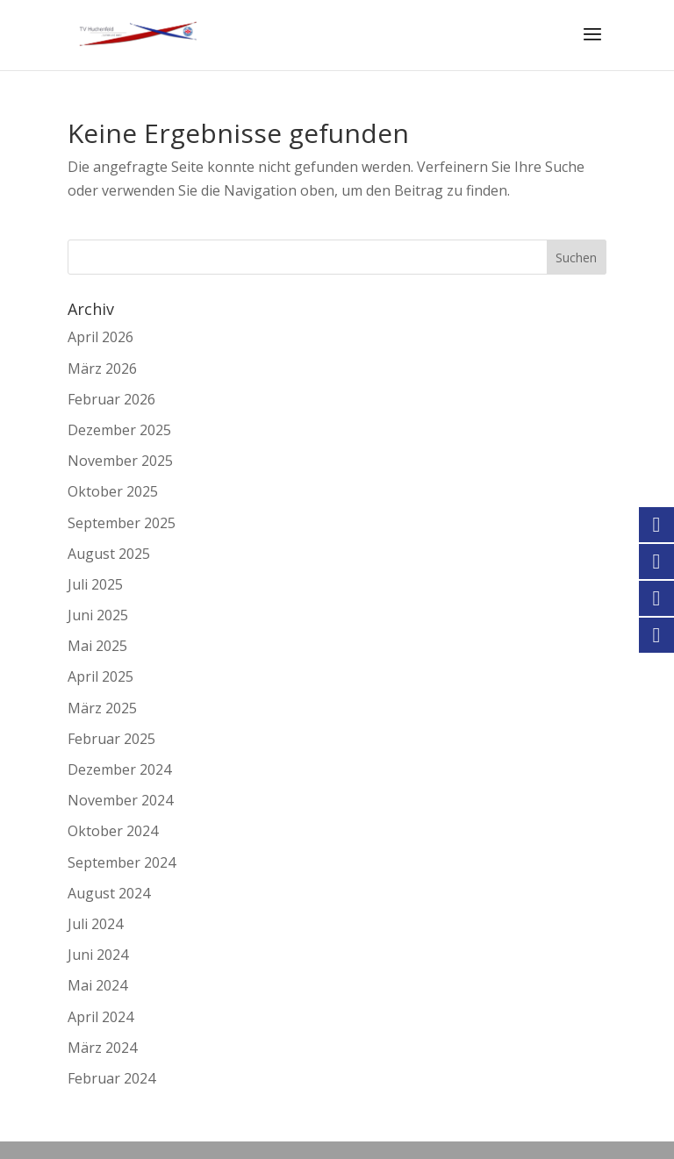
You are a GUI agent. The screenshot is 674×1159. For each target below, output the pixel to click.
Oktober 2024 (113, 831)
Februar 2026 (111, 399)
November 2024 (120, 800)
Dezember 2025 (119, 430)
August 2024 (109, 893)
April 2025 (100, 676)
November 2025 (120, 460)
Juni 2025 (98, 615)
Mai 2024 (97, 985)
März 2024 (102, 1047)
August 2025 (109, 553)
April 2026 (100, 337)
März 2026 (102, 368)
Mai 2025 (97, 645)
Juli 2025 (95, 584)
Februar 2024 (111, 1078)
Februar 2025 (111, 738)
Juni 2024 (98, 954)
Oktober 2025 (113, 491)
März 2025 (102, 708)
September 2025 (122, 523)
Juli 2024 (95, 924)
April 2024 (100, 1017)
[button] (38, 1120)
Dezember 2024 (119, 769)
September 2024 (122, 862)
